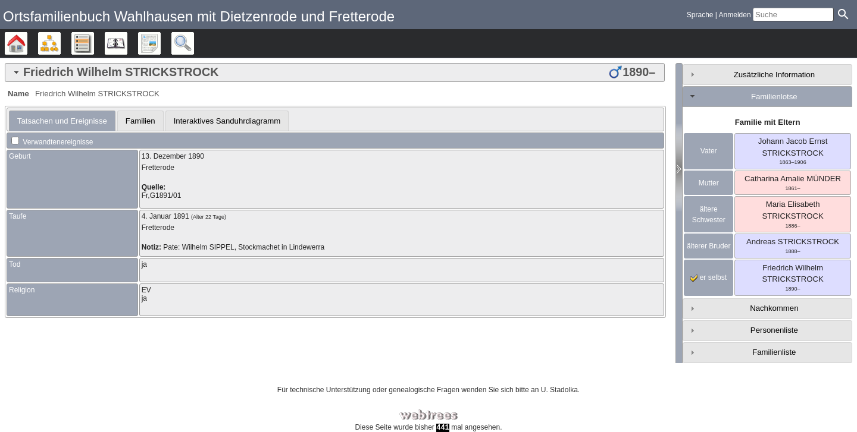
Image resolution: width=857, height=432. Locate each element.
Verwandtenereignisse (52, 142)
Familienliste (774, 352)
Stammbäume (27, 43)
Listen (94, 43)
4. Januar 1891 (165, 216)
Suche (194, 43)
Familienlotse (774, 96)
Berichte (160, 43)
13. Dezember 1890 (173, 156)
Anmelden (735, 15)
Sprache (700, 15)
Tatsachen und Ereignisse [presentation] (62, 120)
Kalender (127, 43)
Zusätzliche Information (774, 74)
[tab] (335, 72)
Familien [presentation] (140, 120)
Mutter (709, 183)
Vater (708, 151)
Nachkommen (774, 308)
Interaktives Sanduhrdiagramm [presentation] (227, 120)
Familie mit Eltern (767, 122)
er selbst (708, 277)
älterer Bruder (708, 246)
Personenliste (774, 330)
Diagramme (60, 43)
